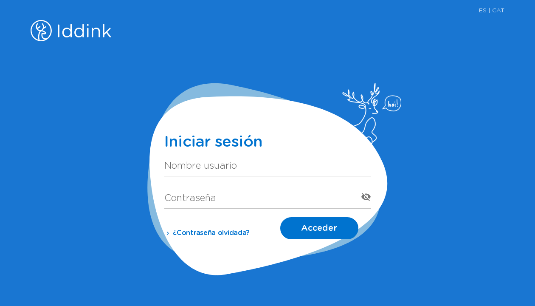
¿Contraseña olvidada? (207, 233)
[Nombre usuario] (267, 164)
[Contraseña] (260, 197)
